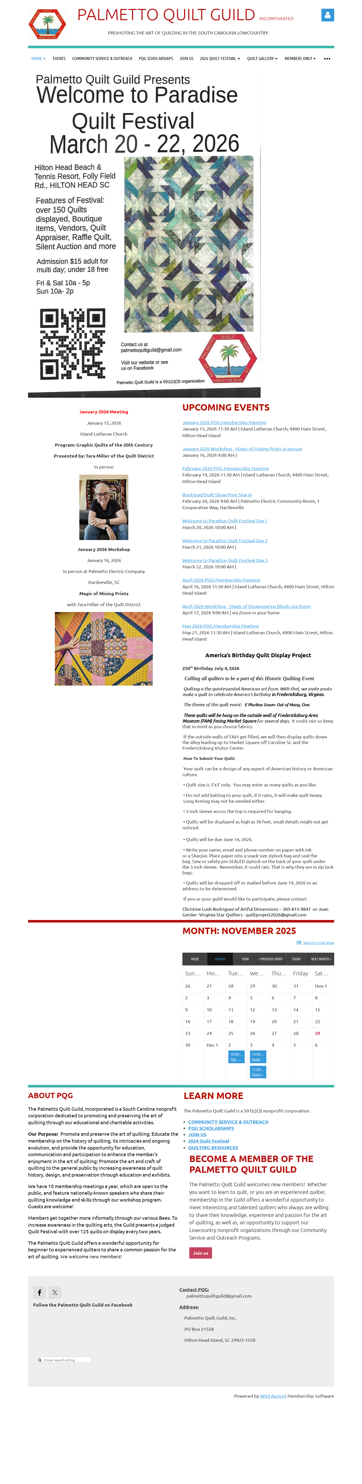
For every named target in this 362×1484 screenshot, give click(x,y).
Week (195, 958)
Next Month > (321, 958)
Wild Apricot (273, 1395)
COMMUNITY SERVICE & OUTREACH (228, 1121)
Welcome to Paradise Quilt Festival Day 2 (225, 540)
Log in (327, 15)
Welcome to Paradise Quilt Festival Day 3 (225, 560)
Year (245, 958)
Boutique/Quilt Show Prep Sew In (217, 494)
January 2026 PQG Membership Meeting (224, 422)
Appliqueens (262, 1059)
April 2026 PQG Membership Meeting (221, 579)
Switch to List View (318, 942)
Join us (200, 1253)
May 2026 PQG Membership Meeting (220, 625)
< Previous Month (270, 958)
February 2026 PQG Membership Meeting (225, 468)
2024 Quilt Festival (208, 1141)
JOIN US (197, 1134)
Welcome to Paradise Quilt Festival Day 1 (225, 520)
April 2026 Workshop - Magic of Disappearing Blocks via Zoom (246, 606)
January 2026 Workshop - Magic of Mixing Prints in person (242, 448)
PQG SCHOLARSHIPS (211, 1128)
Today (296, 958)
